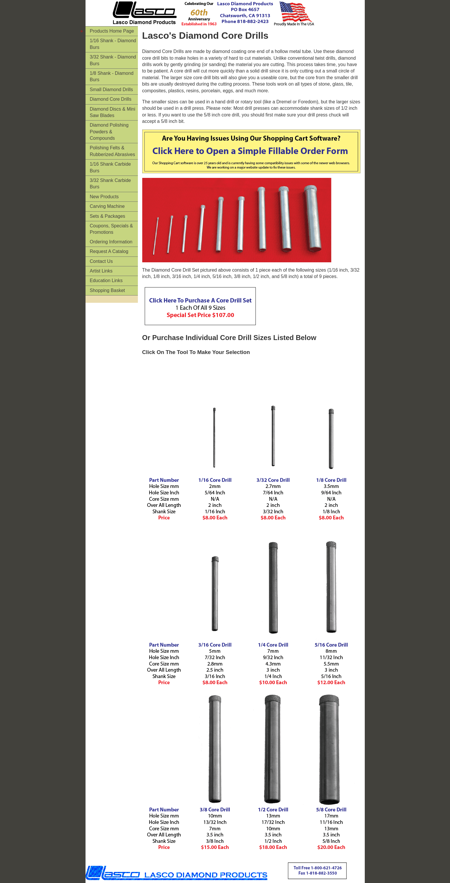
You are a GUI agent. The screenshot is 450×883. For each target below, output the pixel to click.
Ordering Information (111, 241)
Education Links (106, 280)
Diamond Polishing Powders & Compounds (109, 132)
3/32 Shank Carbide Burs (110, 183)
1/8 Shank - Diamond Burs (112, 76)
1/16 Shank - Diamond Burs (113, 43)
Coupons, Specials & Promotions (111, 229)
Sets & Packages (107, 216)
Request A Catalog (109, 251)
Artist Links (101, 270)
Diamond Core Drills (110, 99)
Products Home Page (112, 31)
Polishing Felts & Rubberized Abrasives (112, 151)
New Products (104, 196)
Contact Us (101, 261)
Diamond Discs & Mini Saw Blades (112, 112)
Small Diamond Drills (111, 89)
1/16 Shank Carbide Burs (110, 167)
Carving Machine (107, 206)
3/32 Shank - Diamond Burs (113, 60)
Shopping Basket (107, 290)
